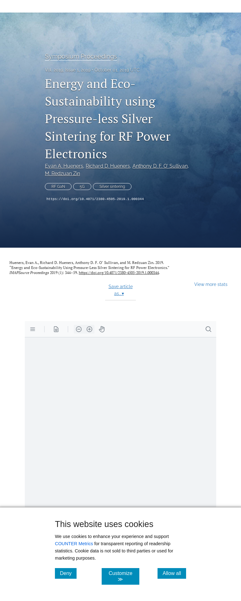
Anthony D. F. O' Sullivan (160, 166)
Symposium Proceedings (81, 56)
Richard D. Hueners (108, 166)
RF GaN (58, 186)
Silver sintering (112, 186)
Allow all (174, 573)
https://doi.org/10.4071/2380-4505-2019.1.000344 (95, 199)
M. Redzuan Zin (62, 174)
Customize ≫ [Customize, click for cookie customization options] (124, 576)
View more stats (211, 284)
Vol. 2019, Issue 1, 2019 (67, 69)
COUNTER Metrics (74, 543)
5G (82, 186)
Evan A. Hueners (64, 166)
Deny (68, 573)
